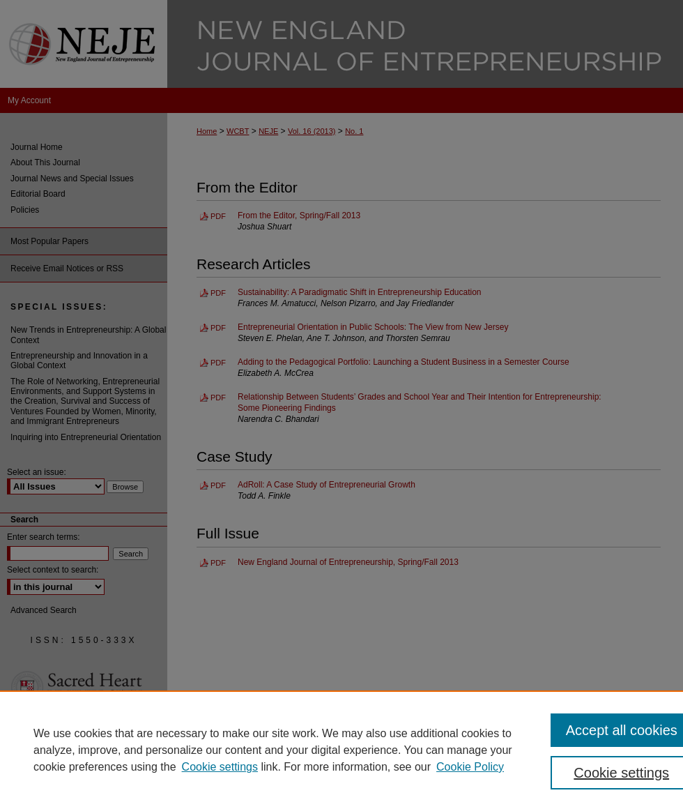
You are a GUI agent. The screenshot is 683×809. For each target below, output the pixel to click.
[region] (341, 749)
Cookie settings (220, 767)
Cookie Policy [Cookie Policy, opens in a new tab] (470, 767)
